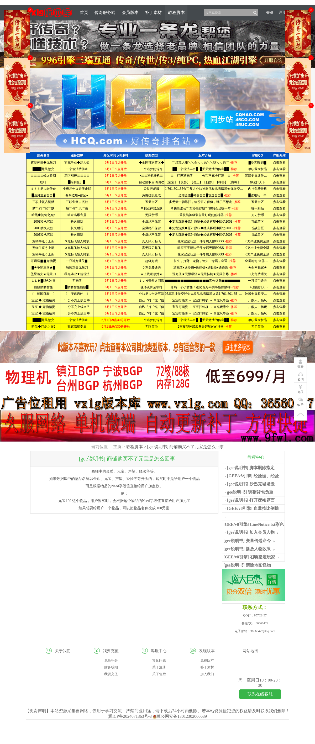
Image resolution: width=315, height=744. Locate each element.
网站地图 (250, 651)
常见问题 (159, 660)
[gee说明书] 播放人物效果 (247, 549)
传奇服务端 (105, 12)
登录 (270, 12)
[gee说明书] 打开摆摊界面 (251, 500)
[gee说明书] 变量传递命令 (247, 540)
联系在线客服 (260, 694)
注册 (282, 12)
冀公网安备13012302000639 (180, 716)
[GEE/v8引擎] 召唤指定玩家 (249, 557)
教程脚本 (176, 12)
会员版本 (130, 12)
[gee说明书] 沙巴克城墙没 (251, 484)
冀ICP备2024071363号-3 (130, 716)
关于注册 (159, 667)
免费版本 (207, 660)
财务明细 (111, 667)
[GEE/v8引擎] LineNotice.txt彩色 (253, 524)
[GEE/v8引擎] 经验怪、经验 (253, 476)
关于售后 (159, 674)
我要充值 (111, 674)
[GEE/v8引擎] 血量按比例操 (253, 508)
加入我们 (207, 674)
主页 (117, 446)
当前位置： (101, 446)
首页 (84, 12)
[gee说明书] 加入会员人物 (251, 532)
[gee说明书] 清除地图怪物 (247, 565)
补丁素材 (153, 12)
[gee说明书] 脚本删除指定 (251, 467)
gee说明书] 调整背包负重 (250, 492)
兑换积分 (111, 660)
